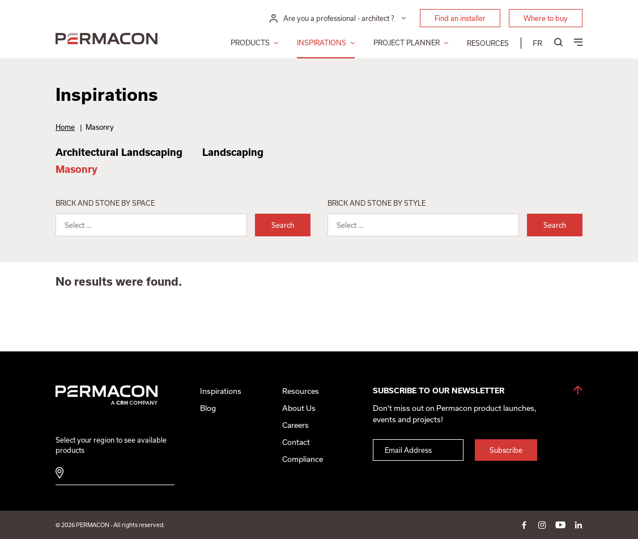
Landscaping (232, 152)
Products (250, 42)
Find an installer (460, 18)
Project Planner (406, 42)
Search (282, 225)
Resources (488, 43)
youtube (560, 525)
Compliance (302, 459)
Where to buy (546, 18)
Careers (295, 425)
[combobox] (151, 225)
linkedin (578, 525)
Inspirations (321, 42)
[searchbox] (158, 227)
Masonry (76, 169)
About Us (299, 408)
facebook (524, 525)
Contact (296, 442)
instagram (542, 525)
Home (65, 127)
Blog (208, 408)
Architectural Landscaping (119, 152)
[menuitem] (537, 43)
